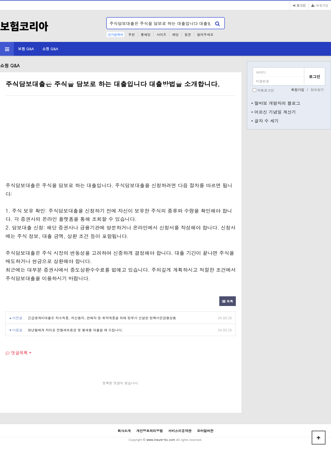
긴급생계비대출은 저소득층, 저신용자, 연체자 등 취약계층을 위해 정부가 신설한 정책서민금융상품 (102, 317)
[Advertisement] (52, 140)
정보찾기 (317, 89)
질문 (188, 34)
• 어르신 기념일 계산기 (273, 112)
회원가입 (319, 5)
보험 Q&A (26, 48)
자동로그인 (265, 90)
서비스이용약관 (179, 430)
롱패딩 (146, 34)
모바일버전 (205, 430)
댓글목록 (17, 353)
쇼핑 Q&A (50, 48)
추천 (131, 34)
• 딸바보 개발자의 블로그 (275, 103)
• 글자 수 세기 (265, 121)
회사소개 (124, 430)
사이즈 (161, 34)
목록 (227, 301)
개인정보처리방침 (149, 430)
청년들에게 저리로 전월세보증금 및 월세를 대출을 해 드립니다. (75, 329)
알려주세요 (205, 34)
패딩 (175, 34)
